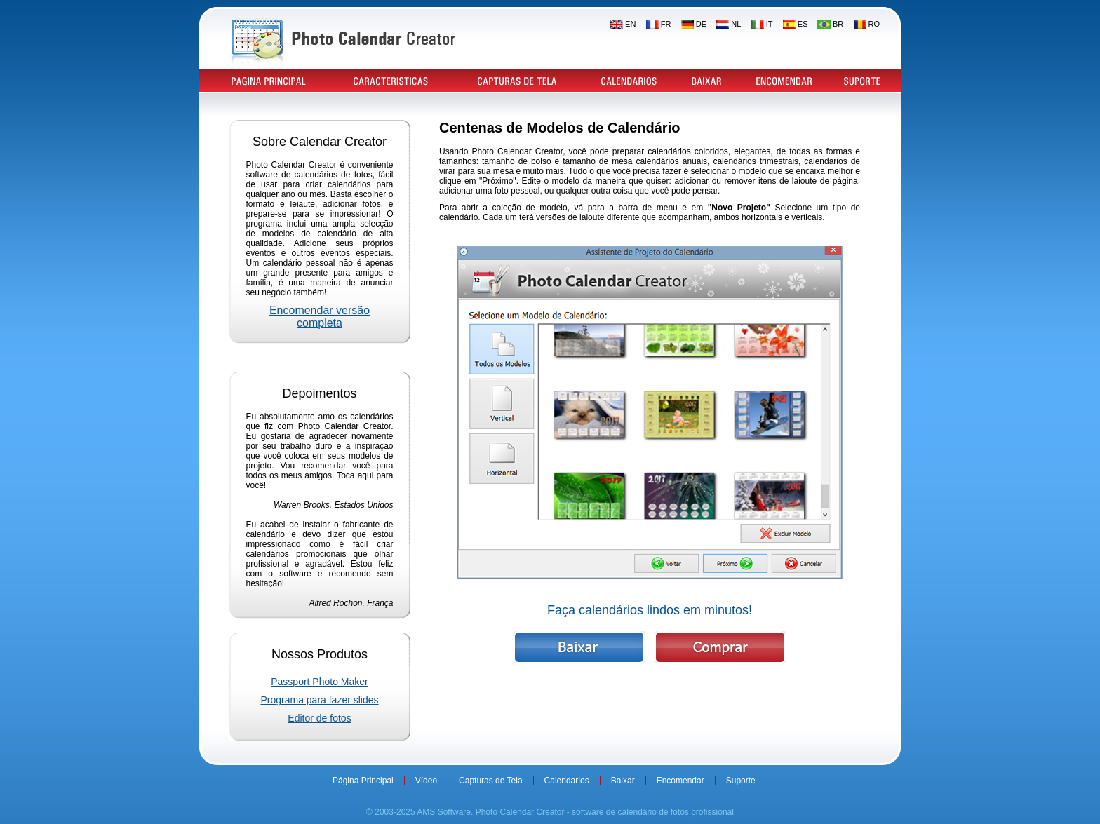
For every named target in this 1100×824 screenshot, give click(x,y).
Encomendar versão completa (319, 316)
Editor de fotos (319, 718)
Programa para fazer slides (319, 699)
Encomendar (680, 780)
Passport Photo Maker (319, 681)
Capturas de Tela (491, 780)
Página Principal (363, 780)
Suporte (741, 780)
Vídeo (426, 780)
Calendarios (566, 780)
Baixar (623, 780)
